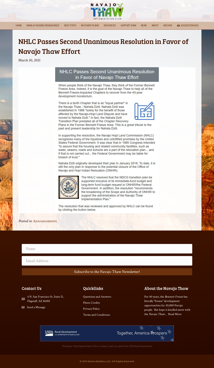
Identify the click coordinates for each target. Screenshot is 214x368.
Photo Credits (91, 303)
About (155, 25)
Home (19, 25)
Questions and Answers (97, 297)
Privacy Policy (91, 309)
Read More (175, 314)
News (144, 25)
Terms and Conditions (96, 315)
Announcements (45, 221)
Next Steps (70, 25)
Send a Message (36, 307)
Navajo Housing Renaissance (43, 25)
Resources (110, 25)
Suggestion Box (187, 25)
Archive (167, 25)
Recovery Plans (90, 25)
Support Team (128, 25)
